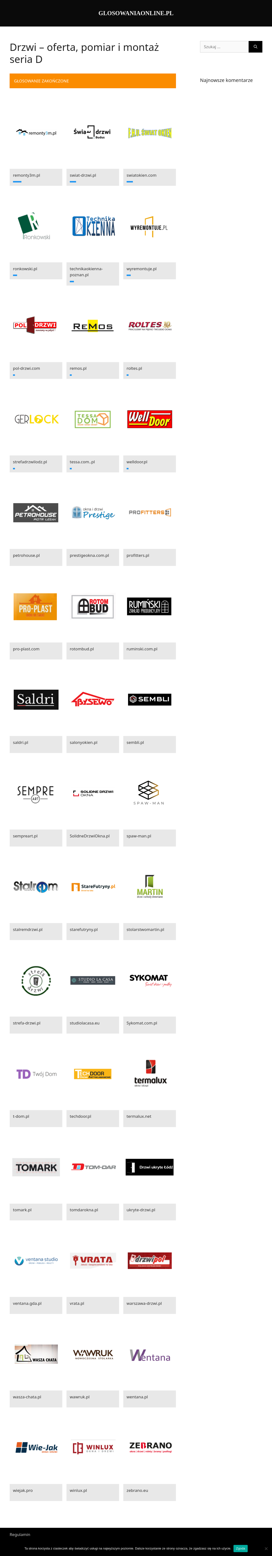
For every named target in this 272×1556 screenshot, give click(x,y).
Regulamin (20, 1534)
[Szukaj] (255, 47)
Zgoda (240, 1548)
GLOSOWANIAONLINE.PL (136, 13)
